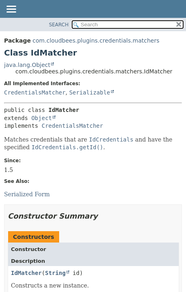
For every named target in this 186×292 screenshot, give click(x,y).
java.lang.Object (27, 65)
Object (41, 118)
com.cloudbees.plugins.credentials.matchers (95, 40)
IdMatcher (26, 273)
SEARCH (59, 25)
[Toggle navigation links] (11, 9)
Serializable (89, 92)
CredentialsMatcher (35, 92)
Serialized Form (27, 194)
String (55, 273)
